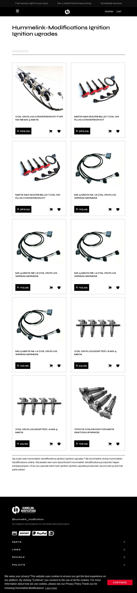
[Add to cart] (110, 131)
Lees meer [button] (51, 588)
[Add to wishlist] (59, 131)
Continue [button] (120, 582)
